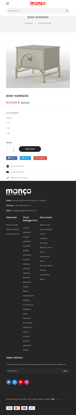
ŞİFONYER (27, 255)
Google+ (40, 158)
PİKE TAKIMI (27, 323)
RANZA (25, 287)
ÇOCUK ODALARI (12, 234)
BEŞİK (25, 291)
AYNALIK (26, 300)
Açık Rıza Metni (46, 266)
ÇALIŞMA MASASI (26, 248)
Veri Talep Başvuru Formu (46, 245)
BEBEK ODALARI (12, 229)
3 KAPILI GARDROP (27, 230)
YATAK (25, 314)
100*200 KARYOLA (26, 262)
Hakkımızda (45, 225)
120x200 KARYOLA (26, 271)
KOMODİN (27, 282)
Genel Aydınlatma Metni (44, 256)
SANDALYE (27, 309)
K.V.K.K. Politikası (44, 236)
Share (11, 158)
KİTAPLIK (26, 278)
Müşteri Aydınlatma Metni (44, 274)
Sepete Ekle (30, 149)
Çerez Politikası (46, 229)
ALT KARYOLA (28, 305)
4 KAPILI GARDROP (27, 239)
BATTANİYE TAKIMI (27, 347)
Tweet (25, 158)
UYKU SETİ (27, 318)
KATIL (65, 371)
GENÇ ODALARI (12, 225)
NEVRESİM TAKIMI (27, 329)
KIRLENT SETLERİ (26, 338)
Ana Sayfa (29, 23)
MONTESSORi (28, 296)
